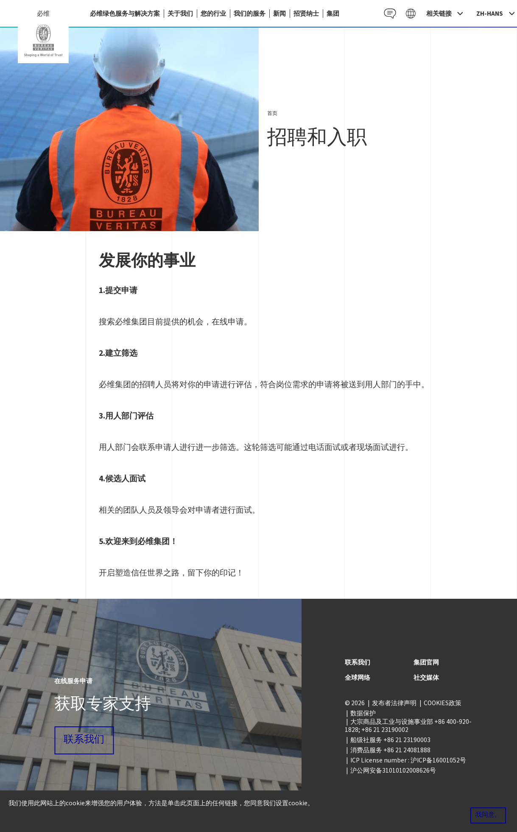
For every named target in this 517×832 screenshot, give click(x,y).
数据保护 (363, 713)
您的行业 (213, 13)
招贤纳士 (306, 13)
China (43, 40)
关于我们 (180, 13)
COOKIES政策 (442, 703)
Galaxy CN (410, 13)
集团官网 (426, 662)
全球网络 (357, 677)
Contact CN (390, 13)
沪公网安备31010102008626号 (393, 770)
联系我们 (84, 740)
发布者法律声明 (394, 703)
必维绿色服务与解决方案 (125, 13)
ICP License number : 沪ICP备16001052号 (408, 760)
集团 (333, 13)
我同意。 (488, 815)
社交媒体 (426, 677)
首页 (272, 113)
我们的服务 (249, 13)
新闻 (279, 13)
